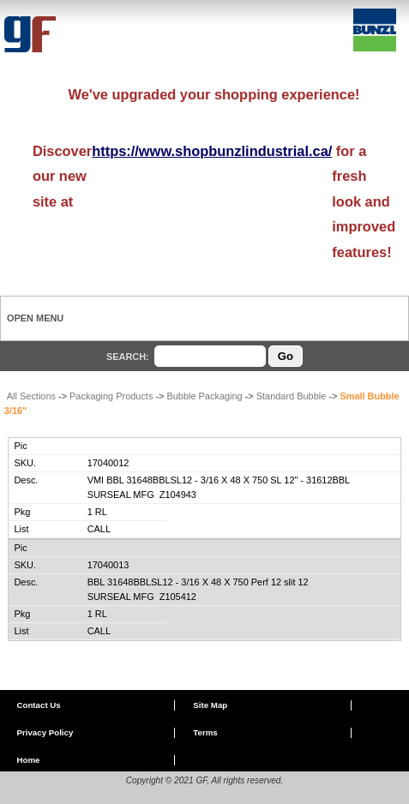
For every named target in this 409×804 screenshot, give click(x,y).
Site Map (210, 705)
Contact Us (38, 705)
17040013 (108, 565)
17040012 (108, 463)
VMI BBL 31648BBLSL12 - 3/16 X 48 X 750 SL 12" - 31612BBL (219, 480)
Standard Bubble (291, 396)
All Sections (31, 396)
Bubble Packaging (204, 396)
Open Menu (35, 318)
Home (27, 760)
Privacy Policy (44, 732)
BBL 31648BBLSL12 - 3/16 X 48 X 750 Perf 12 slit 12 (198, 582)
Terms (205, 732)
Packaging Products (111, 396)
